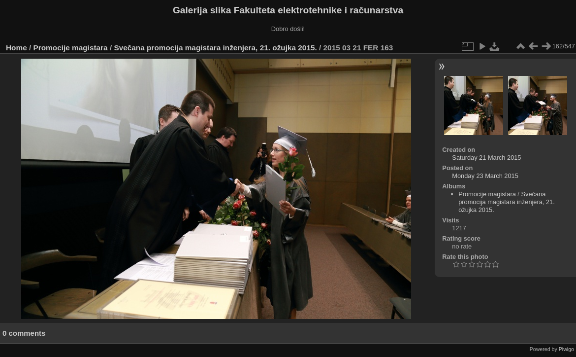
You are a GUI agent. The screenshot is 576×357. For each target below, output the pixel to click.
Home (16, 47)
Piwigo (566, 349)
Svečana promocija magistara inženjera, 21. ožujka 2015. (215, 47)
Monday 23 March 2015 (485, 175)
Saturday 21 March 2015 (486, 157)
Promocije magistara (70, 47)
